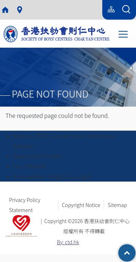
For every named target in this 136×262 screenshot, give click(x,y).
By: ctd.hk (68, 242)
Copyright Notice (81, 205)
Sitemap (117, 205)
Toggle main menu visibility (124, 33)
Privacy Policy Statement (24, 205)
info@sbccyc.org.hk (70, 176)
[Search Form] (126, 10)
